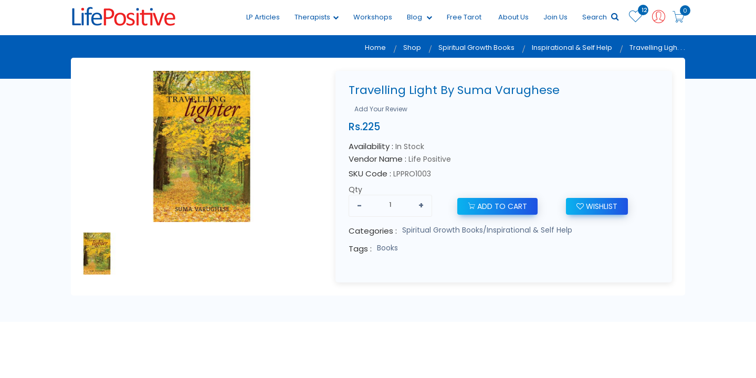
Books (387, 248)
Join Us (555, 17)
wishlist (596, 206)
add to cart (497, 206)
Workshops (372, 17)
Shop (412, 47)
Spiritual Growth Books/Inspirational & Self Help (487, 230)
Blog (419, 17)
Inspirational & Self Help (572, 47)
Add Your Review (380, 108)
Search (600, 17)
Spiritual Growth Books (476, 47)
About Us (513, 17)
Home (375, 47)
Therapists (317, 17)
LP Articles (263, 17)
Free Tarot (464, 17)
